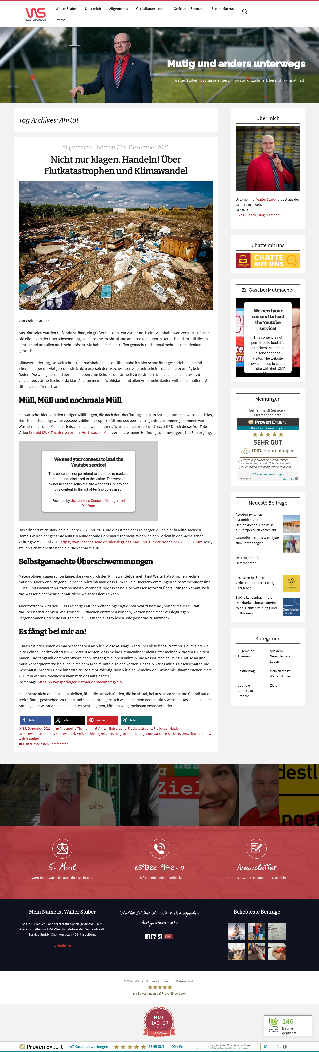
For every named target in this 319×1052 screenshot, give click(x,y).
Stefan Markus (223, 8)
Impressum (166, 981)
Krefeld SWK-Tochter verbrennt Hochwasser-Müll (70, 432)
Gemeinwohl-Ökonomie (36, 733)
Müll (80, 733)
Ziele (273, 685)
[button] (35, 720)
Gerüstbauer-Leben (150, 8)
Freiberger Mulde (166, 728)
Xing (261, 215)
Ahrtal (103, 728)
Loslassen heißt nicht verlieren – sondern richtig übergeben (255, 582)
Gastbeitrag (246, 671)
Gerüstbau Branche (188, 8)
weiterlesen (62, 945)
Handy (251, 215)
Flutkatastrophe (140, 728)
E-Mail (240, 215)
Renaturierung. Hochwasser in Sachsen (151, 733)
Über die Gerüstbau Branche (245, 690)
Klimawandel (65, 733)
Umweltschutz (192, 733)
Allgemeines (118, 8)
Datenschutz (185, 981)
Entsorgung (117, 728)
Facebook (274, 215)
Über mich (93, 8)
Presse (60, 19)
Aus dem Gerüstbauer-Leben (280, 656)
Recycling (114, 733)
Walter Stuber (66, 8)
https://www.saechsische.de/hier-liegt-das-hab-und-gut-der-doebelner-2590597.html (131, 541)
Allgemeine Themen (74, 728)
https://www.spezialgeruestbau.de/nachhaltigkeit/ (80, 681)
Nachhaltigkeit (95, 733)
